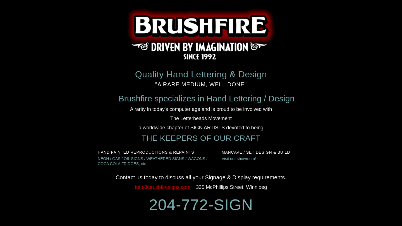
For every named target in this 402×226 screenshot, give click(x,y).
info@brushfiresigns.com (162, 187)
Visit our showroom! (239, 158)
